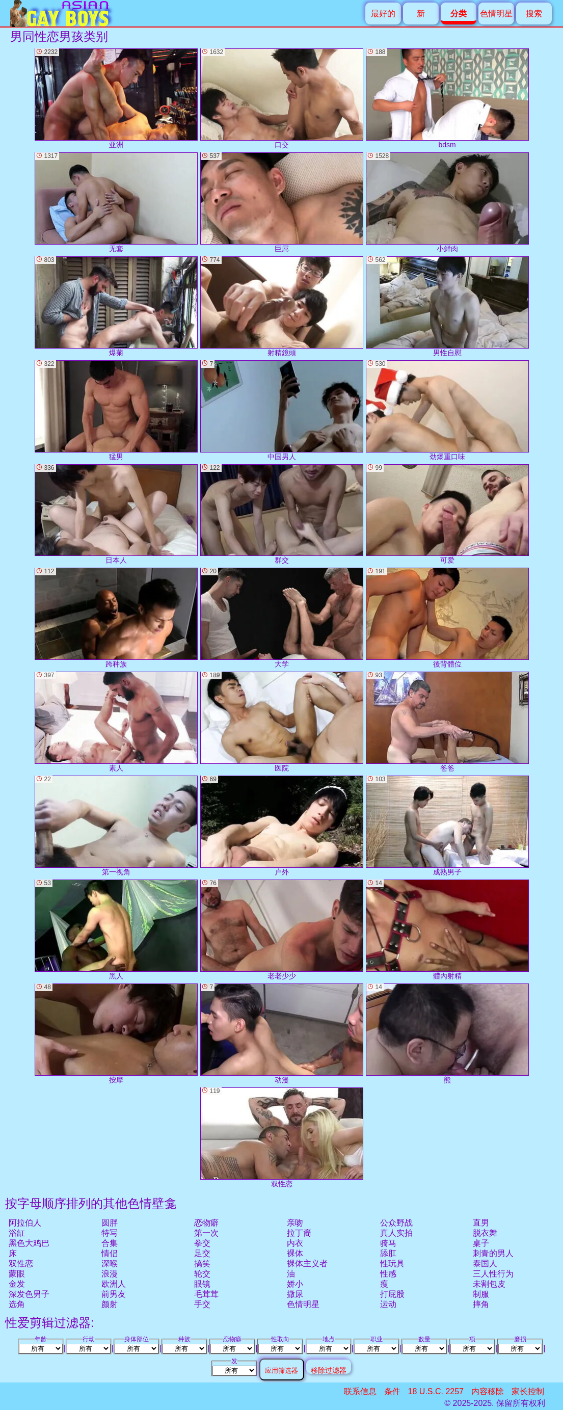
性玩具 (392, 1263)
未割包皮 (489, 1284)
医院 (281, 722)
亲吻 (295, 1222)
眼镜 (202, 1284)
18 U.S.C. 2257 (436, 1391)
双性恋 (21, 1263)
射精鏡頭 (281, 306)
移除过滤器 (328, 1370)
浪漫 (109, 1273)
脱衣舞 (485, 1233)
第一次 (206, 1233)
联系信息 (360, 1391)
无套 (116, 202)
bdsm (447, 98)
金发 (17, 1284)
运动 (388, 1304)
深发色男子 (29, 1294)
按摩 (116, 1033)
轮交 (202, 1273)
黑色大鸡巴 (29, 1243)
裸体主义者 (307, 1263)
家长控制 (528, 1391)
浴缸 (17, 1233)
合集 (109, 1243)
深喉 (109, 1263)
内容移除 (487, 1391)
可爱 (447, 514)
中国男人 (281, 410)
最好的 (383, 13)
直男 (481, 1222)
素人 (116, 722)
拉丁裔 (299, 1233)
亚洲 (116, 98)
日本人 (116, 514)
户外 (281, 826)
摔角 (481, 1304)
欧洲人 (113, 1284)
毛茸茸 (206, 1294)
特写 (109, 1233)
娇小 (295, 1284)
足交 (202, 1253)
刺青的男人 (493, 1253)
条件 (392, 1391)
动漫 (281, 1033)
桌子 (481, 1243)
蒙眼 (17, 1273)
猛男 (116, 410)
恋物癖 (206, 1222)
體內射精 (447, 930)
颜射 (109, 1304)
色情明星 (496, 13)
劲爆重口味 (447, 410)
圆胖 (109, 1222)
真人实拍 (396, 1233)
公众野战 (396, 1222)
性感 (388, 1273)
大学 (281, 618)
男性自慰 (447, 306)
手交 (202, 1304)
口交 (281, 98)
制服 (481, 1294)
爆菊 (116, 306)
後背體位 (447, 618)
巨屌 (281, 202)
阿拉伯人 (25, 1222)
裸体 (295, 1253)
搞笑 (202, 1263)
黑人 (116, 930)
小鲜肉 (447, 202)
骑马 (388, 1243)
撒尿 (295, 1294)
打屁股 (392, 1294)
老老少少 (281, 930)
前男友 (113, 1294)
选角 (17, 1304)
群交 (281, 514)
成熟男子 (447, 826)
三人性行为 (493, 1273)
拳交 (202, 1243)
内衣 (295, 1243)
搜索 (534, 13)
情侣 (109, 1253)
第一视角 (116, 826)
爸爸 (447, 722)
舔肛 (388, 1253)
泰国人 (485, 1263)
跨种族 (116, 618)
